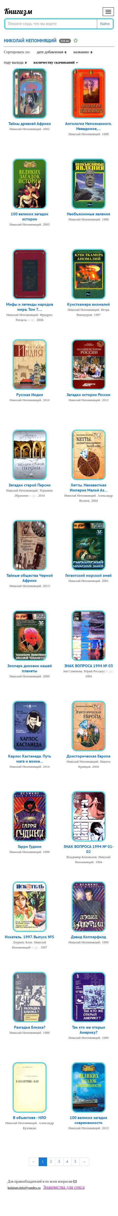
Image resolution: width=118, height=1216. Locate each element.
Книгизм (18, 11)
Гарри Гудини (29, 846)
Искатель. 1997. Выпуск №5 (29, 936)
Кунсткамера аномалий (88, 304)
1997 (97, 315)
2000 (46, 676)
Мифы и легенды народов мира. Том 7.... (29, 307)
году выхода (15, 62)
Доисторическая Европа (88, 756)
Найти (105, 24)
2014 (46, 766)
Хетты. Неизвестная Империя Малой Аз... (88, 487)
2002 (46, 129)
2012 (105, 400)
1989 (46, 1033)
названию (83, 52)
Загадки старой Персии (30, 484)
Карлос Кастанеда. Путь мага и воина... (29, 758)
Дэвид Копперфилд (88, 936)
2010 (46, 400)
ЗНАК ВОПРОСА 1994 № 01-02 (89, 849)
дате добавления (52, 52)
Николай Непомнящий (25, 129)
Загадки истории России (88, 394)
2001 (105, 581)
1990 (105, 1038)
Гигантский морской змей (88, 575)
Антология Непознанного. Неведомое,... (88, 126)
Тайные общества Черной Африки (29, 578)
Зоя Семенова (72, 671)
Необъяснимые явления (88, 213)
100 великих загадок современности (88, 1120)
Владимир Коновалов (82, 857)
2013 (46, 586)
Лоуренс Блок (22, 942)
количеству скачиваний (56, 62)
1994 (88, 676)
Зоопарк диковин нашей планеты (29, 668)
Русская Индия (29, 394)
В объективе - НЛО (29, 1117)
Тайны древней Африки (29, 123)
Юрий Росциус (94, 671)
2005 (46, 224)
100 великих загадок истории (29, 216)
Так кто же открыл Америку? (88, 1030)
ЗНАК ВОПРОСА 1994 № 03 (88, 665)
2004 (40, 320)
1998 (105, 134)
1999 (46, 852)
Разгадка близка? (29, 1027)
